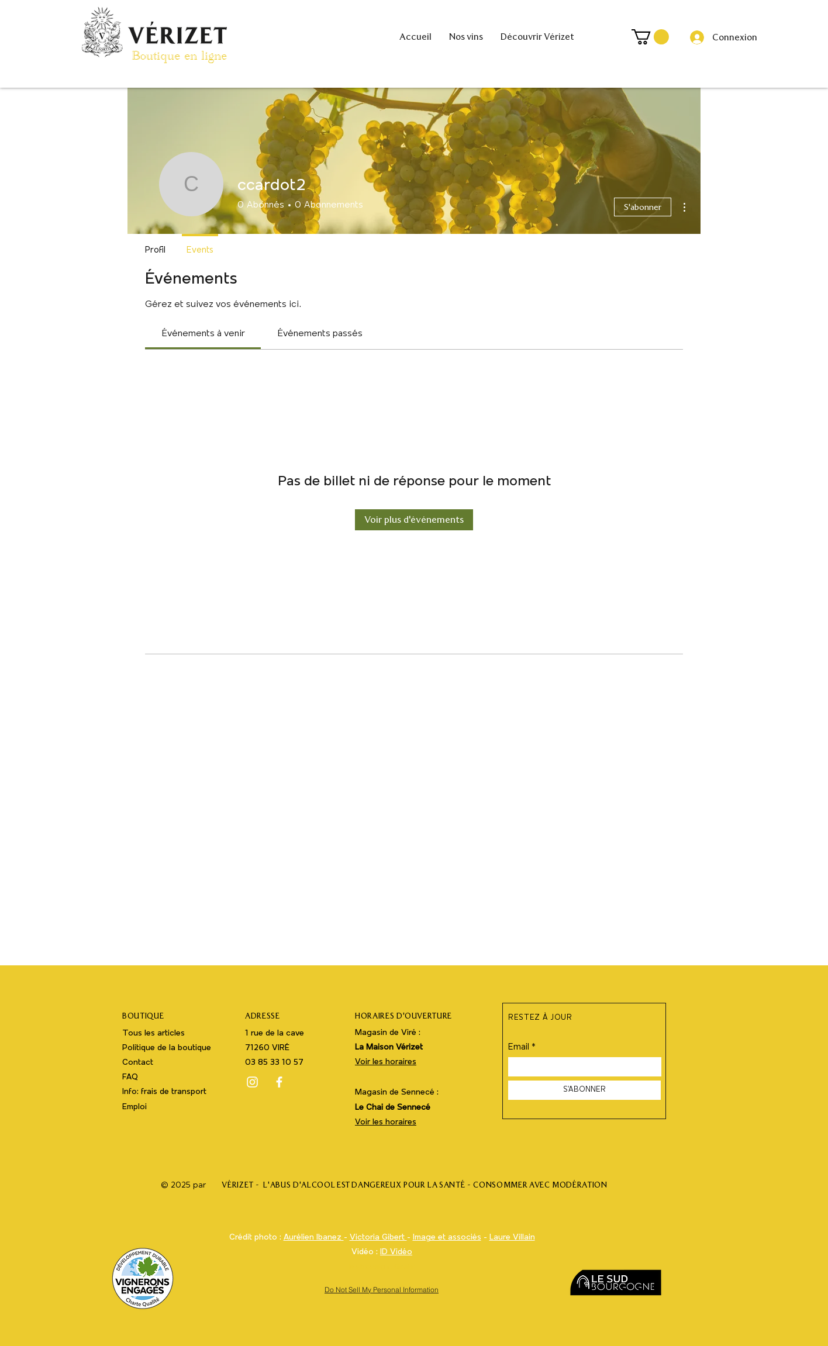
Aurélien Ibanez (314, 1237)
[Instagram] (252, 1082)
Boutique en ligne (179, 58)
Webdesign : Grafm (382, 1267)
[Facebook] (279, 1082)
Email (518, 1047)
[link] (203, 334)
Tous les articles (153, 1033)
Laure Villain (512, 1237)
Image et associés (447, 1237)
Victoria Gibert (378, 1237)
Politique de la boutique (166, 1048)
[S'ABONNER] (584, 1090)
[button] (650, 36)
